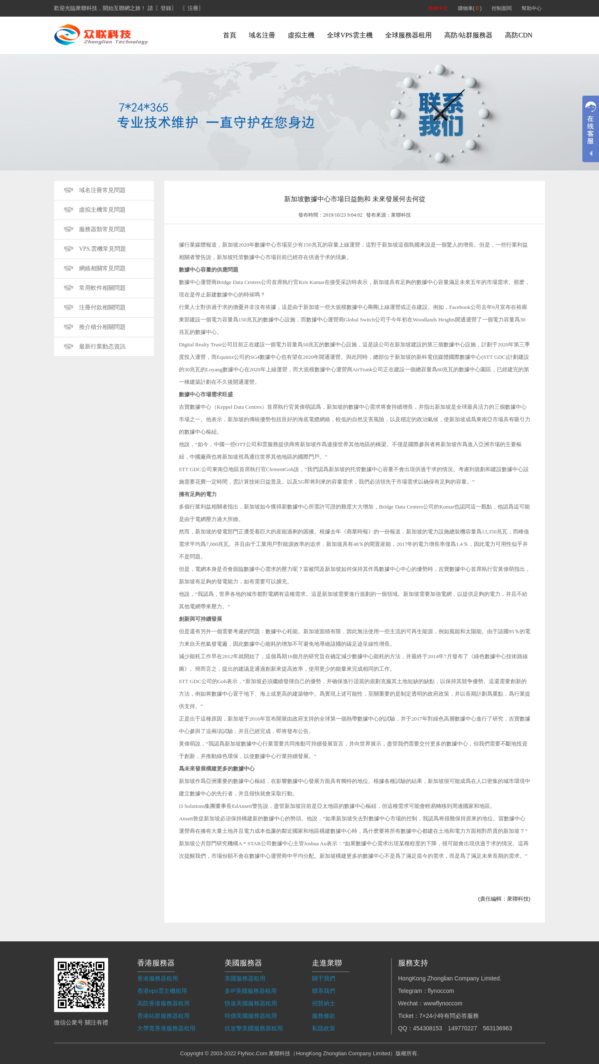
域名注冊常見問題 (102, 190)
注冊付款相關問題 (102, 307)
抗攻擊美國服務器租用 (254, 1028)
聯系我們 (323, 990)
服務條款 (323, 1015)
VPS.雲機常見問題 (102, 249)
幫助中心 (532, 8)
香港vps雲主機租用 (162, 990)
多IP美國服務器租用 (251, 990)
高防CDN (518, 35)
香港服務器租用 (157, 978)
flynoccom (441, 990)
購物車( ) (470, 8)
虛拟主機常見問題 (102, 210)
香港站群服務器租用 (163, 1015)
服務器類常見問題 (102, 229)
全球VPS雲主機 (349, 35)
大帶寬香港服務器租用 (166, 1028)
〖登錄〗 (166, 8)
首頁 (229, 35)
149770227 (462, 1028)
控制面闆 (502, 8)
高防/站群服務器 (468, 35)
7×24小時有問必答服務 (449, 1015)
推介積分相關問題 (102, 327)
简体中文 (438, 8)
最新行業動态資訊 (102, 346)
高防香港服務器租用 (163, 1003)
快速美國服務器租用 (251, 1003)
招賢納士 (323, 1003)
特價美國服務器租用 (251, 1015)
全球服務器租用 (408, 35)
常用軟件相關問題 (102, 288)
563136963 (497, 1028)
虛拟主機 (301, 35)
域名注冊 (262, 35)
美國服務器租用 (245, 978)
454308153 (427, 1028)
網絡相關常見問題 (102, 268)
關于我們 (323, 978)
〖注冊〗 (193, 8)
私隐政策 (323, 1028)
